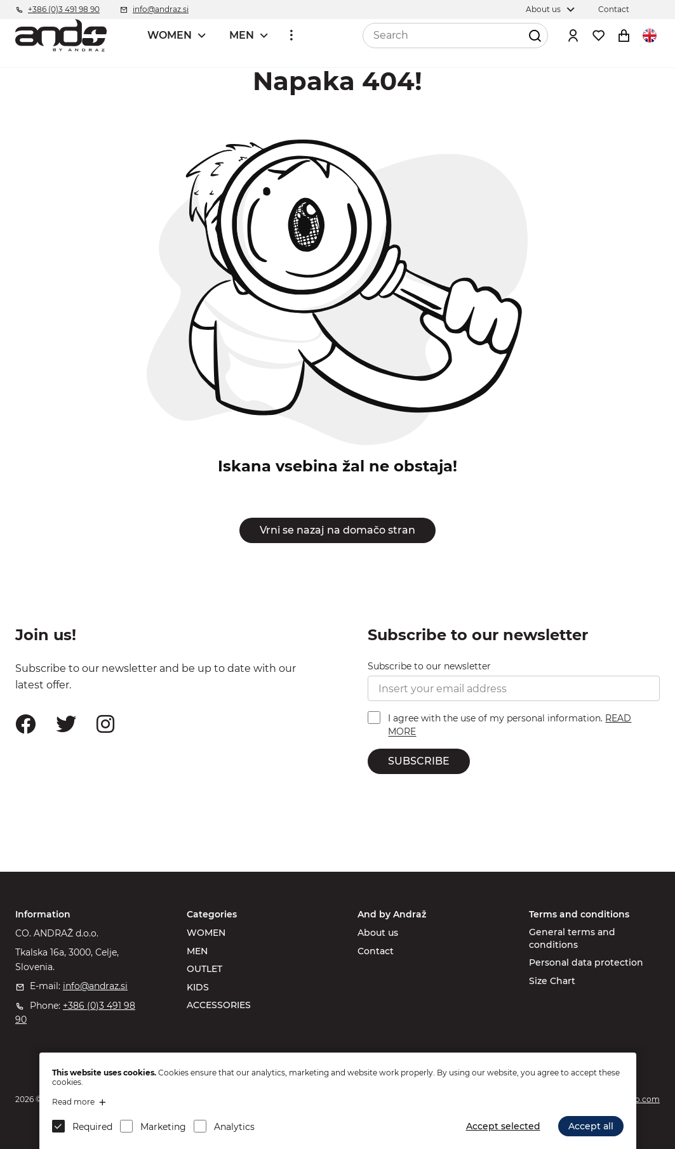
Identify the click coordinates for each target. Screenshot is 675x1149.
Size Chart (552, 981)
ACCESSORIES (219, 1005)
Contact (376, 951)
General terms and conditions (572, 938)
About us (378, 932)
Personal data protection (586, 962)
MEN (241, 35)
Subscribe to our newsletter (429, 666)
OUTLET (204, 969)
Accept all (590, 1126)
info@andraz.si (95, 986)
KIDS (198, 987)
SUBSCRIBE (419, 761)
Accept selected (503, 1126)
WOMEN (169, 35)
